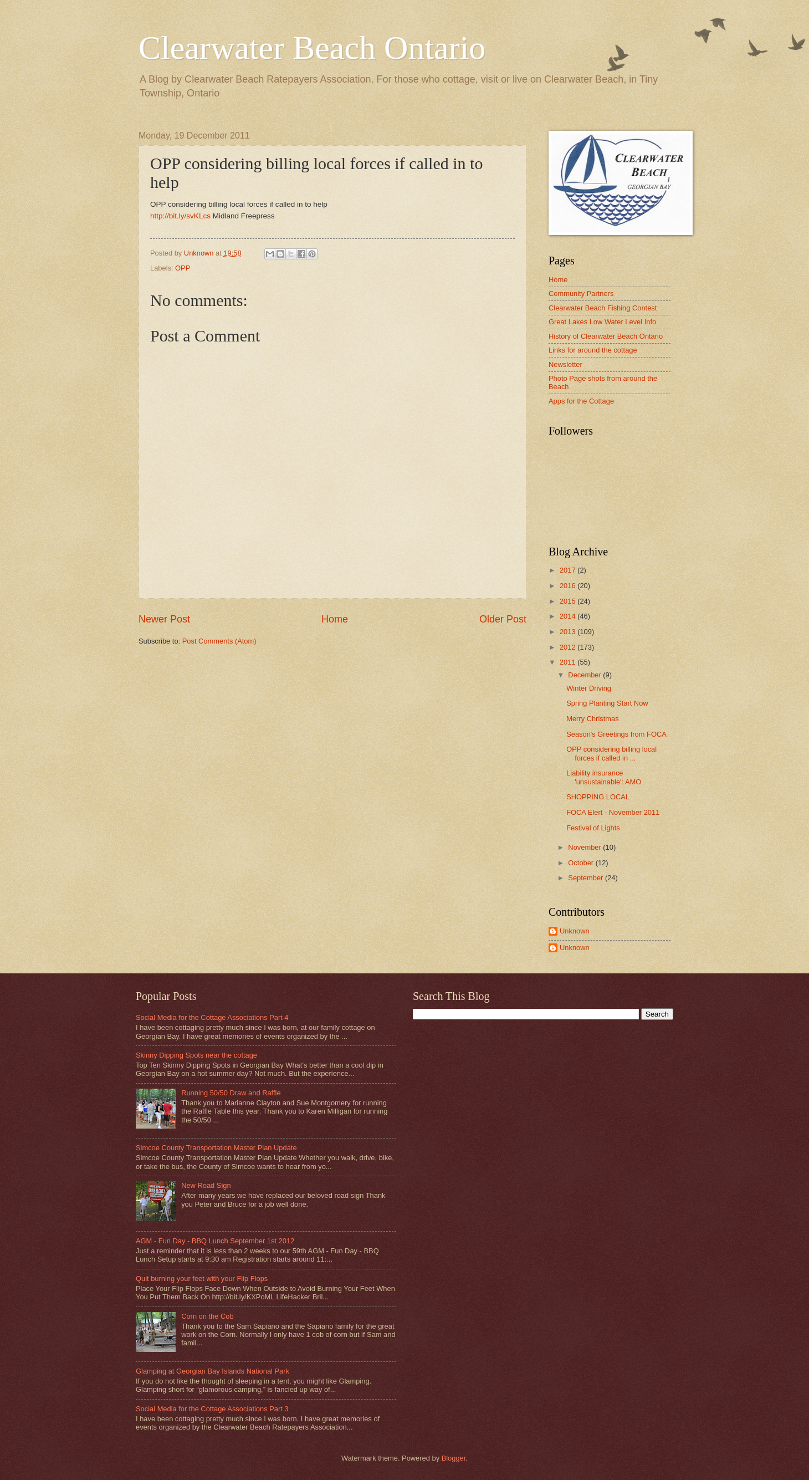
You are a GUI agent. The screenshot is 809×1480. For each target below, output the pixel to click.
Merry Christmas (592, 719)
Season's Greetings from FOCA (616, 734)
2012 (568, 647)
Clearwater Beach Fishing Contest (603, 308)
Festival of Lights (593, 828)
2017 (568, 570)
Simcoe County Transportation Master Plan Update (216, 1148)
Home (334, 619)
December (585, 675)
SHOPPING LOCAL (597, 797)
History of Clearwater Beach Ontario (606, 336)
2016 (568, 585)
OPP (182, 268)
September (586, 878)
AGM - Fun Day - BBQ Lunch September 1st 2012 (215, 1241)
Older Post (502, 619)
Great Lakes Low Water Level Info (602, 322)
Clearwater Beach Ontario (312, 47)
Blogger (454, 1458)
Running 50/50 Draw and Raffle (230, 1093)
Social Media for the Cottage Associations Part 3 (212, 1409)
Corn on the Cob (207, 1316)
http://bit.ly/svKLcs (180, 216)
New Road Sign (206, 1185)
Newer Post (164, 619)
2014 (568, 616)
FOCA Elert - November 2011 (612, 812)
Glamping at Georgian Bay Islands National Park (212, 1371)
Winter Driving (588, 688)
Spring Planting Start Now (607, 703)
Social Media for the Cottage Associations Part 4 (212, 1017)
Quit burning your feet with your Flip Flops (202, 1278)
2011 (568, 662)
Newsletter (565, 364)
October (581, 863)
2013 (568, 631)
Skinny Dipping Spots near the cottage (196, 1055)
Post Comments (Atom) (219, 641)
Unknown (575, 931)
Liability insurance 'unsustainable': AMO (603, 777)
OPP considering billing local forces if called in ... (611, 753)
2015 (568, 601)
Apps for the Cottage (581, 401)
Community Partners (581, 293)
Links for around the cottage (593, 350)
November (585, 847)
